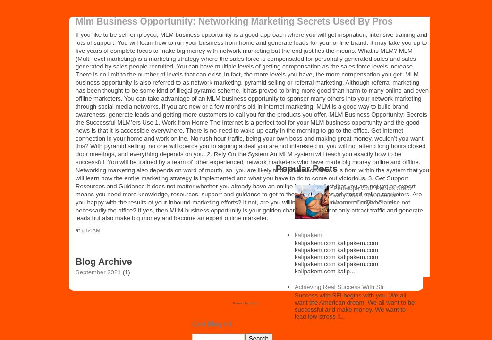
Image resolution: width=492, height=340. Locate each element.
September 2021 (98, 272)
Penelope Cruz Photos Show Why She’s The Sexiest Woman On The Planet (372, 195)
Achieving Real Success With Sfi (339, 286)
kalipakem (308, 234)
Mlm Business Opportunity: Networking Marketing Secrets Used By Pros (234, 21)
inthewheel (24, 6)
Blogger (253, 303)
